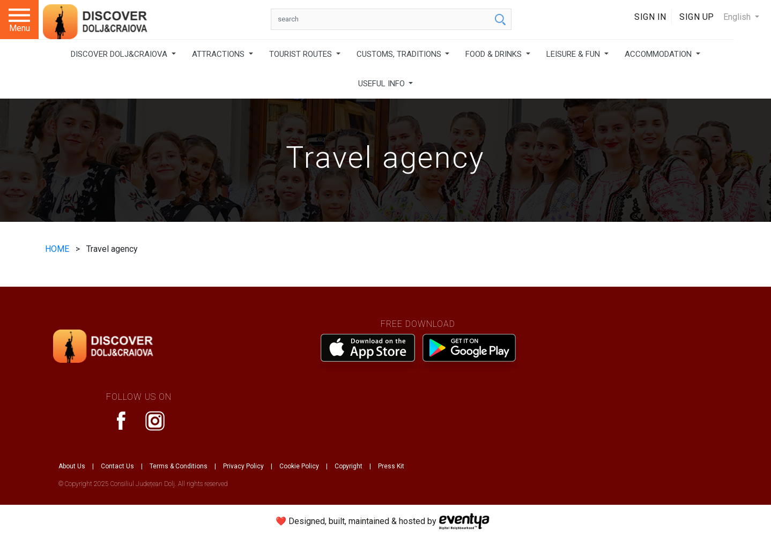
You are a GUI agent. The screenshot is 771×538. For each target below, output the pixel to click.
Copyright (348, 466)
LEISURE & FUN (574, 54)
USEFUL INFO (382, 83)
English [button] (738, 17)
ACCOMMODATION (659, 54)
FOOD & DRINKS (494, 54)
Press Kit (391, 466)
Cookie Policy (299, 466)
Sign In (650, 17)
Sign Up (696, 17)
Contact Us (117, 466)
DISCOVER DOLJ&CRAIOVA (120, 54)
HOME (58, 249)
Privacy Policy (243, 466)
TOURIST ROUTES (301, 54)
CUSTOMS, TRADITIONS (400, 54)
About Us (71, 466)
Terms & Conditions (178, 466)
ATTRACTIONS (219, 54)
